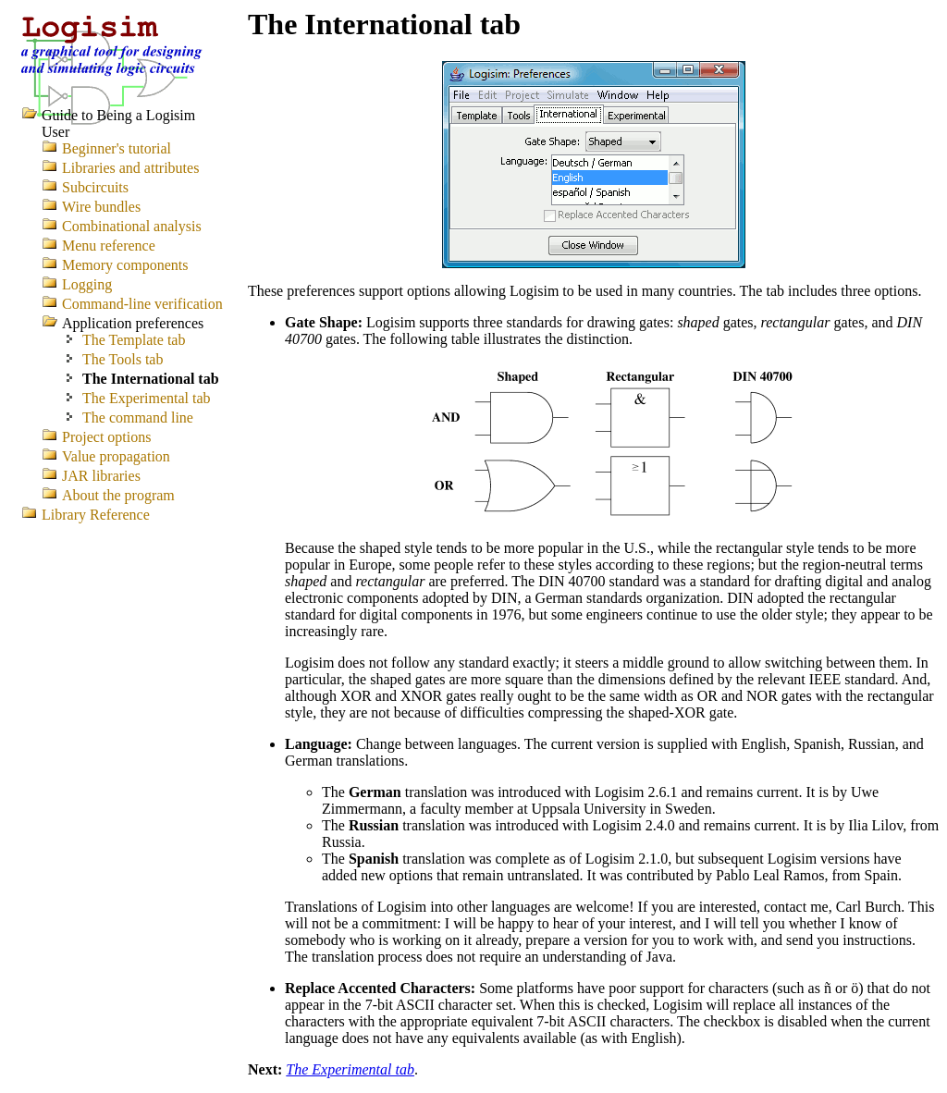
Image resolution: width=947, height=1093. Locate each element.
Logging (87, 284)
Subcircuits (95, 187)
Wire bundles (101, 207)
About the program (118, 495)
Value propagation (116, 456)
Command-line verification (142, 304)
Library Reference (96, 514)
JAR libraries (101, 476)
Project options (106, 437)
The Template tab (133, 340)
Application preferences (132, 323)
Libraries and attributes (130, 168)
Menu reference (108, 245)
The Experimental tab (350, 1069)
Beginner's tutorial (116, 148)
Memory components (125, 265)
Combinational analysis (132, 226)
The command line (137, 417)
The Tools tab (122, 359)
